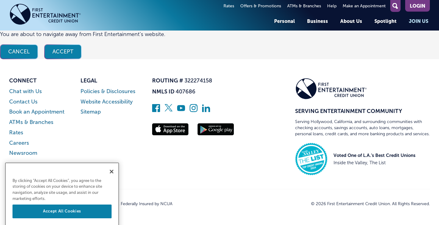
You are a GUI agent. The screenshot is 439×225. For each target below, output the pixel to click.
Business (317, 21)
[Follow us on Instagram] (194, 110)
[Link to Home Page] (45, 15)
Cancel (19, 52)
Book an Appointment (36, 112)
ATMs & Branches (304, 6)
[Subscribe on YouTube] (181, 110)
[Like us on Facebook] (156, 110)
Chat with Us (25, 91)
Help (332, 6)
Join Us (418, 21)
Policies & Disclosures (107, 91)
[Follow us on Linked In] (206, 110)
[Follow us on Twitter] (169, 110)
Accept (62, 52)
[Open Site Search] (395, 6)
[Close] (111, 178)
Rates (228, 6)
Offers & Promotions (260, 6)
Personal (284, 21)
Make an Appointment (364, 6)
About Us (351, 21)
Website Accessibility (106, 102)
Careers (19, 143)
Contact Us (23, 102)
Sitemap (90, 112)
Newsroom (23, 153)
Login (417, 6)
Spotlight (385, 21)
